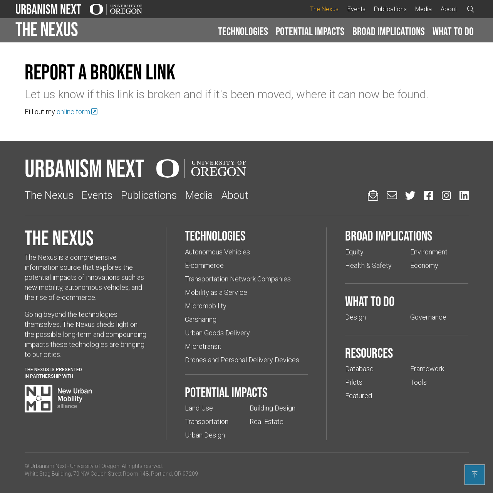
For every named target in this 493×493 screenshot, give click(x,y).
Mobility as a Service (216, 292)
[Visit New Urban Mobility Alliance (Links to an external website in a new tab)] (58, 398)
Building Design (272, 408)
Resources (369, 352)
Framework (427, 369)
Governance (428, 317)
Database (359, 369)
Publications (390, 9)
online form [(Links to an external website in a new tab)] (73, 112)
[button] (243, 32)
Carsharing (200, 319)
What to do (453, 31)
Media (423, 9)
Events (356, 9)
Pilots (353, 382)
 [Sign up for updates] (373, 195)
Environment (429, 252)
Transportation (206, 421)
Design (355, 317)
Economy (424, 265)
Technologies (243, 31)
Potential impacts (310, 31)
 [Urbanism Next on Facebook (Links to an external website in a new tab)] (428, 195)
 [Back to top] (475, 474)
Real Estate (266, 421)
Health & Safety (368, 265)
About (449, 9)
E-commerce (204, 265)
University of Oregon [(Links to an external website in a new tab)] (94, 466)
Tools (418, 382)
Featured (358, 396)
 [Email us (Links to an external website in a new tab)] (392, 195)
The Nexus (324, 9)
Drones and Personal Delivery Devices (242, 360)
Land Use (199, 408)
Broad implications (388, 31)
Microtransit (203, 346)
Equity (354, 252)
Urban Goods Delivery (217, 333)
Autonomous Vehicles (217, 252)
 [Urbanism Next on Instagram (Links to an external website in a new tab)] (446, 195)
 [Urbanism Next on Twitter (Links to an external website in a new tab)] (410, 195)
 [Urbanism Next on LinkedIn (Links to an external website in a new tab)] (464, 195)
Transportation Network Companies (238, 279)
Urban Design (205, 435)
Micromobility (205, 306)
